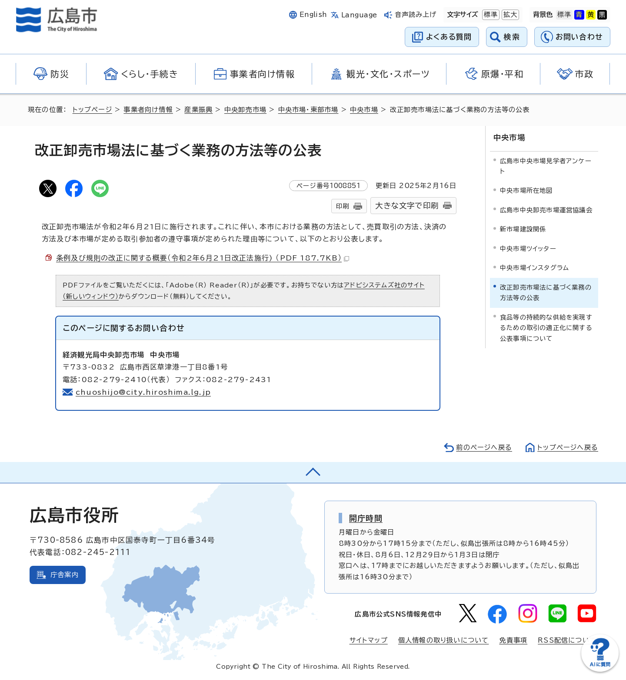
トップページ (92, 109)
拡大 (509, 15)
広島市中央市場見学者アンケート (546, 166)
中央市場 (364, 109)
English (313, 14)
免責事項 (513, 640)
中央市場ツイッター (528, 248)
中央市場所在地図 (526, 190)
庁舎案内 (64, 574)
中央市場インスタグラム (534, 267)
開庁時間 (366, 518)
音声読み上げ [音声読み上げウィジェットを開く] (416, 14)
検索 (512, 36)
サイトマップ (369, 640)
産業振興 (198, 109)
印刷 (342, 206)
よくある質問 (449, 36)
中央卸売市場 (245, 109)
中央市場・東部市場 (308, 109)
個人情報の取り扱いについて (443, 640)
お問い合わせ (579, 36)
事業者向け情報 (148, 109)
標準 (490, 15)
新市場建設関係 (523, 229)
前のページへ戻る (484, 447)
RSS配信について (567, 640)
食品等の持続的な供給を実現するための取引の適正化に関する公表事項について (546, 328)
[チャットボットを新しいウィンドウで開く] (600, 670)
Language (359, 15)
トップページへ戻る (567, 447)
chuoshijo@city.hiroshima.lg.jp (143, 392)
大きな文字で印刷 (407, 205)
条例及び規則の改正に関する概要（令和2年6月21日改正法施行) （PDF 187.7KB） (202, 257)
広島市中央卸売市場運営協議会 (546, 210)
